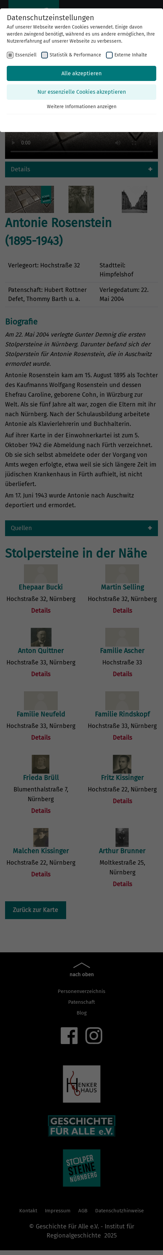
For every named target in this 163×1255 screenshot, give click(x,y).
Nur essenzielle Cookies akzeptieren (81, 92)
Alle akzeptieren (81, 73)
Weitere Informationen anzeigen (81, 107)
